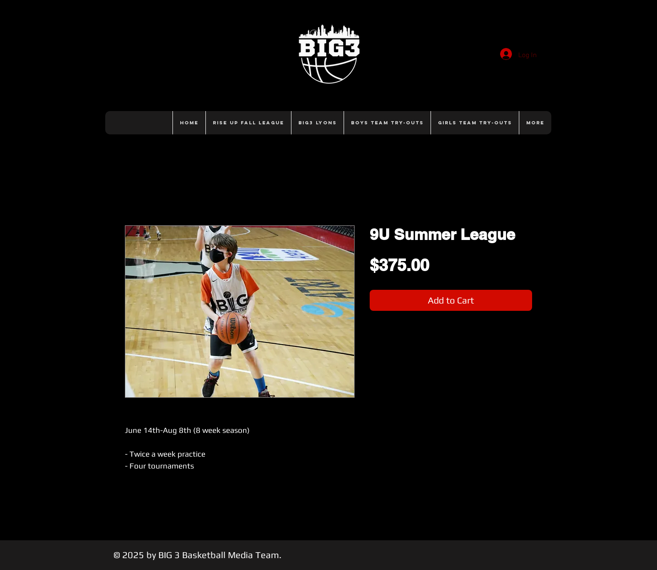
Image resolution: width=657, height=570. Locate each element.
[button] (387, 122)
